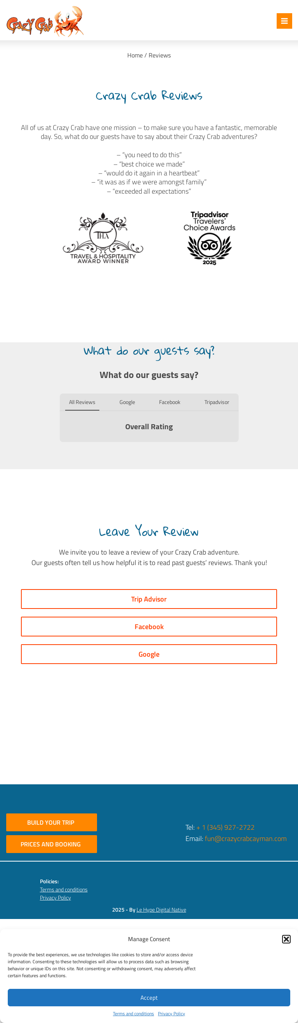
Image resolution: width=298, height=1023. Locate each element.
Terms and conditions (133, 1013)
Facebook (149, 626)
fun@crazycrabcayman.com (246, 838)
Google (149, 654)
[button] (286, 939)
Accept (149, 997)
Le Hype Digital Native (161, 909)
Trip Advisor (149, 599)
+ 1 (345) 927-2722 (225, 827)
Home (135, 55)
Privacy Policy (171, 1013)
